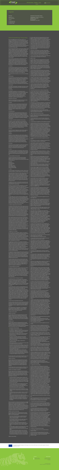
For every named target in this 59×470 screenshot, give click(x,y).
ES (48, 2)
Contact (39, 2)
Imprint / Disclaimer (43, 464)
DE (46, 2)
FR (49, 2)
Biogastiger (36, 2)
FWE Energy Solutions (30, 2)
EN (45, 2)
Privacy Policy (48, 464)
